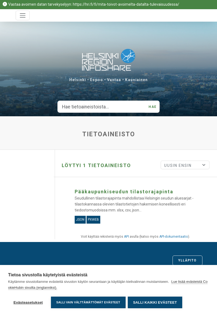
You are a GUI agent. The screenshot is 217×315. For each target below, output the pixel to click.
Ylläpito (187, 260)
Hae (152, 107)
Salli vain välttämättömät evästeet (88, 302)
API (126, 236)
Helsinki (77, 80)
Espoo (96, 80)
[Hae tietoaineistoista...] (101, 107)
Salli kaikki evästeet (155, 302)
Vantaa (114, 80)
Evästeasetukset (28, 302)
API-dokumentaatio (173, 236)
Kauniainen (136, 80)
